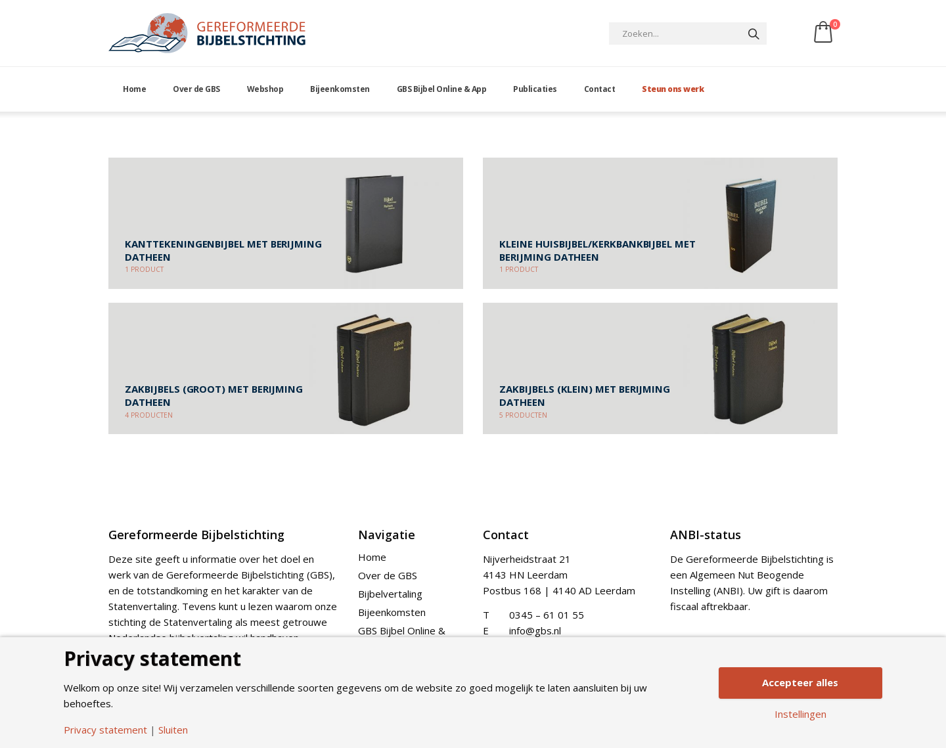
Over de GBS (196, 89)
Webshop (265, 89)
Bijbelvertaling (390, 593)
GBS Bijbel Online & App (442, 89)
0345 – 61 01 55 (546, 614)
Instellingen (800, 714)
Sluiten (173, 730)
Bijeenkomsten (340, 89)
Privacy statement (105, 730)
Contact (600, 89)
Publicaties (535, 89)
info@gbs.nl (535, 630)
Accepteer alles (800, 682)
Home (134, 89)
